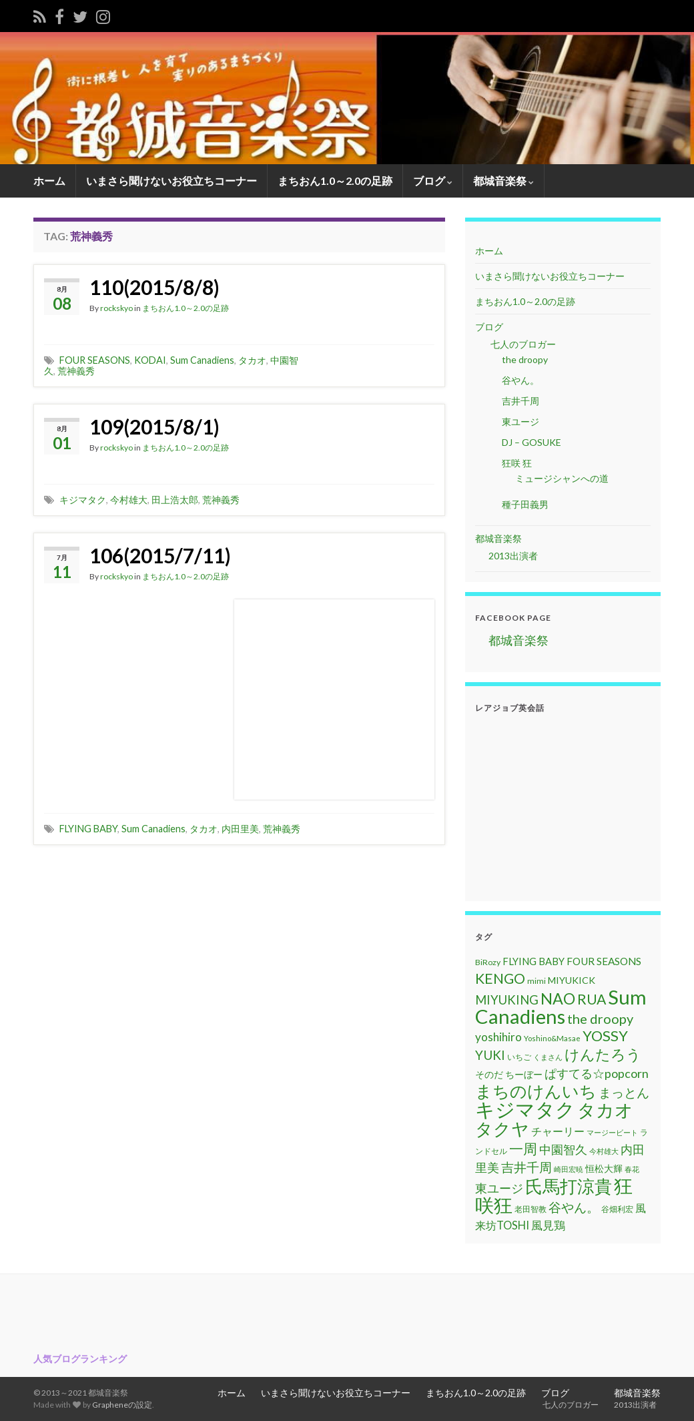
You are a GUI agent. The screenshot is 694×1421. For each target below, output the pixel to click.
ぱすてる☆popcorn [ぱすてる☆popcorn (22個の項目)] (597, 1073)
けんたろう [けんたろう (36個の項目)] (603, 1054)
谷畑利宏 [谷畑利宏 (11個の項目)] (617, 1209)
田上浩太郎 (174, 499)
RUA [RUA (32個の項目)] (591, 999)
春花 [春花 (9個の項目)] (632, 1169)
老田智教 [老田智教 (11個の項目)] (530, 1209)
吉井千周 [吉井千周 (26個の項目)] (526, 1167)
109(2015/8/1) (154, 426)
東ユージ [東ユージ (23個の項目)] (499, 1188)
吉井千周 (520, 400)
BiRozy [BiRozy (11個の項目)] (487, 962)
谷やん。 (520, 380)
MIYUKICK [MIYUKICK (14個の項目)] (571, 980)
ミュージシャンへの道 (562, 478)
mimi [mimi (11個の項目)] (536, 981)
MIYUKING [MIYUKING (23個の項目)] (507, 999)
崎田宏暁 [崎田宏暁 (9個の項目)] (568, 1169)
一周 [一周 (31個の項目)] (523, 1148)
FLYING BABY (88, 828)
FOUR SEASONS (94, 360)
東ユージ (520, 421)
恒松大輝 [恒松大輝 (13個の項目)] (604, 1168)
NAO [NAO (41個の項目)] (558, 998)
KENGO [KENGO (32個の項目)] (500, 978)
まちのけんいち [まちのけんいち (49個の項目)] (536, 1091)
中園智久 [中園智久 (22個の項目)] (563, 1149)
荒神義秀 (76, 370)
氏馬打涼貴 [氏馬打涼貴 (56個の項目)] (568, 1186)
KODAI (150, 360)
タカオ (252, 360)
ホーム (49, 180)
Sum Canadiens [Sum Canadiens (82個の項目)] (561, 1006)
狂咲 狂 (517, 463)
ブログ (432, 180)
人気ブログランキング (80, 1358)
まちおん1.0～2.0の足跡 (335, 180)
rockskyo (116, 308)
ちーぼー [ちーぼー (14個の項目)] (524, 1074)
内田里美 (240, 828)
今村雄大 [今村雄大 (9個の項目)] (604, 1151)
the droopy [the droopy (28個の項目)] (600, 1019)
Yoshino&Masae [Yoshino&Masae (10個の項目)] (552, 1038)
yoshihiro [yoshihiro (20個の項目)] (498, 1037)
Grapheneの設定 (122, 1405)
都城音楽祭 (503, 180)
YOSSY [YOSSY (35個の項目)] (605, 1036)
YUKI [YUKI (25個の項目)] (490, 1055)
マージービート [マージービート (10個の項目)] (612, 1132)
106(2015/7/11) (160, 555)
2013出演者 (513, 555)
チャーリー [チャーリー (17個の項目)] (558, 1131)
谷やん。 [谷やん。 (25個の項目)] (574, 1207)
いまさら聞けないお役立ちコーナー (171, 180)
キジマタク (82, 499)
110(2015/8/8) (154, 287)
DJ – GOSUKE (531, 442)
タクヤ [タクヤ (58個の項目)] (502, 1128)
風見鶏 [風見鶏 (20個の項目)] (548, 1225)
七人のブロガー (522, 344)
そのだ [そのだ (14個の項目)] (489, 1074)
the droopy (525, 359)
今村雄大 (128, 499)
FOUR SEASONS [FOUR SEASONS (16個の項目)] (604, 961)
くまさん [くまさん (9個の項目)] (548, 1057)
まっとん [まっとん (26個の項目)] (624, 1092)
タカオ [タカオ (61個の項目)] (605, 1110)
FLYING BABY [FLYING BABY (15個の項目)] (533, 961)
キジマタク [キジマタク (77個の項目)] (525, 1109)
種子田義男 (525, 504)
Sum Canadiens (202, 360)
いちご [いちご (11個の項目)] (519, 1057)
